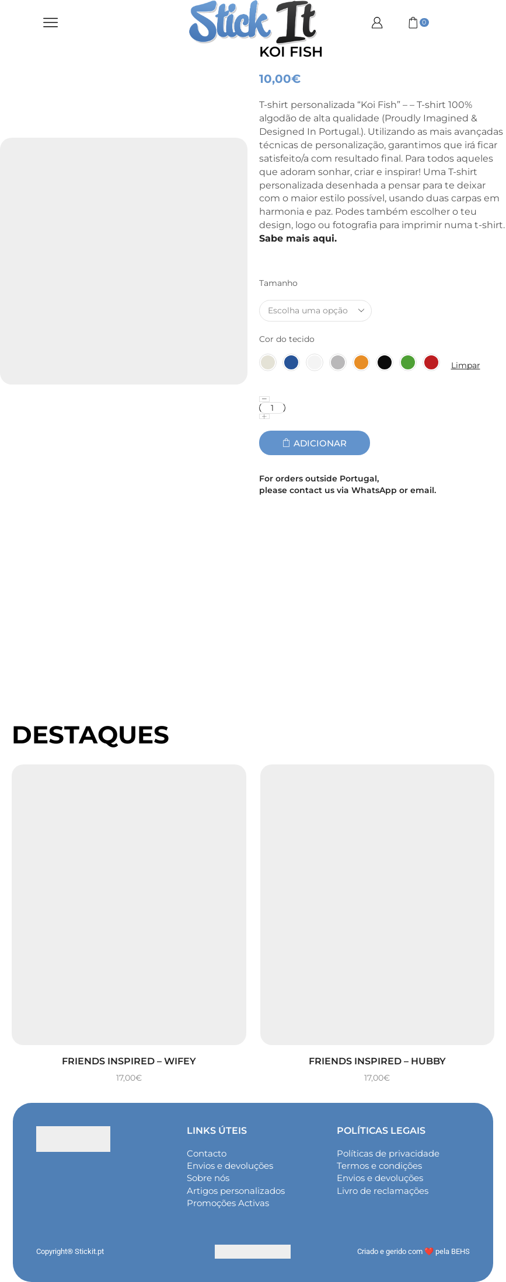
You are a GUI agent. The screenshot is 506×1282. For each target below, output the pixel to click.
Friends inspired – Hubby (377, 1061)
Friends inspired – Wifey (129, 1061)
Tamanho (278, 283)
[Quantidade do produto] (272, 408)
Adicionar (320, 443)
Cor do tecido (287, 339)
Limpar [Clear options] (465, 365)
